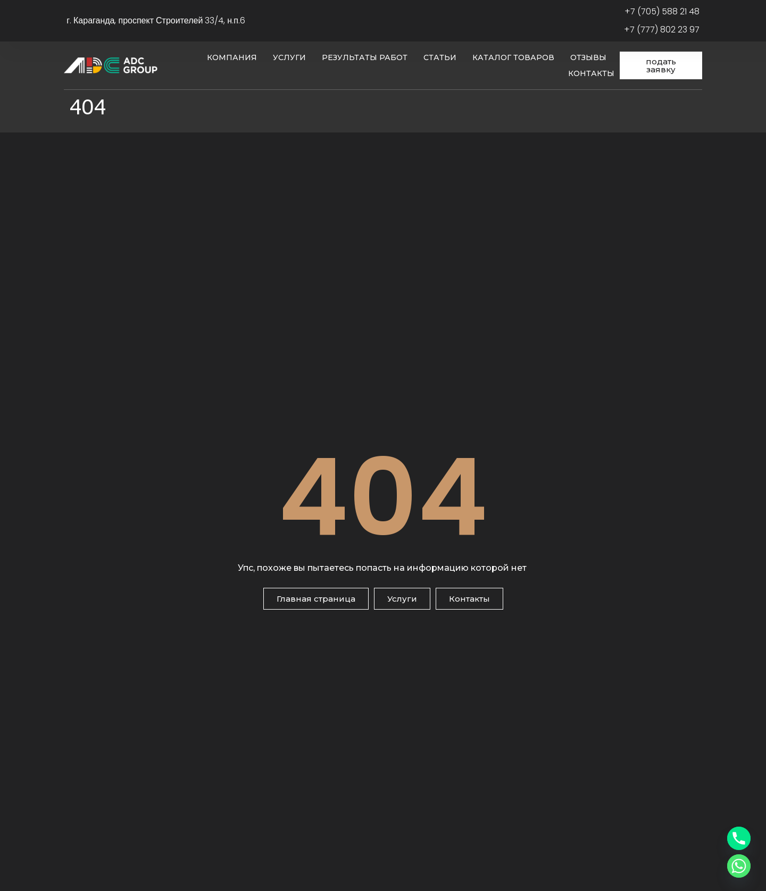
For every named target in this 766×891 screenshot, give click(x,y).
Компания (232, 57)
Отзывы (588, 57)
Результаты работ (364, 57)
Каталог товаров (513, 57)
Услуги (289, 57)
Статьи (439, 57)
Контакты (591, 73)
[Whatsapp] (739, 866)
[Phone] (739, 838)
